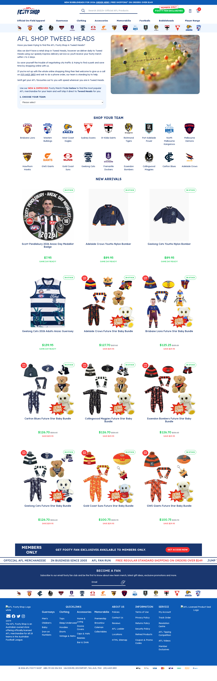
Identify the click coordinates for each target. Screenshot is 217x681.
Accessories (84, 611)
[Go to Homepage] (28, 10)
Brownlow (99, 623)
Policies (116, 612)
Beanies (81, 638)
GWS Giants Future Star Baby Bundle (169, 505)
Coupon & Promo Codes (144, 641)
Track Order (165, 617)
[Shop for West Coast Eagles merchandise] (189, 28)
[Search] (83, 10)
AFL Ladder (118, 628)
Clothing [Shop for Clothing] (81, 20)
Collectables (100, 631)
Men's (45, 618)
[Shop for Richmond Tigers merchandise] (156, 28)
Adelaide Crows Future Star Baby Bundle (108, 331)
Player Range (192, 20)
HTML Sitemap (119, 640)
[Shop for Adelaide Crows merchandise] (19, 28)
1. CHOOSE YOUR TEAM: (33, 97)
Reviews (116, 623)
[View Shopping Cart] (196, 11)
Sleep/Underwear (68, 623)
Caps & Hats (83, 633)
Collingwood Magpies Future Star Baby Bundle (108, 420)
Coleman (98, 627)
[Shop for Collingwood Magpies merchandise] (51, 28)
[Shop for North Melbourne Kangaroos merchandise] (135, 28)
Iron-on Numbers (46, 633)
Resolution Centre (164, 625)
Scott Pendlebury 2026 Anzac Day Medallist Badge (48, 245)
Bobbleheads (166, 20)
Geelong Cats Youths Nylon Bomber (169, 243)
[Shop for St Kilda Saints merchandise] (167, 28)
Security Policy (142, 628)
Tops (61, 618)
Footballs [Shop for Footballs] (145, 20)
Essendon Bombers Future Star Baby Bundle (169, 420)
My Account (165, 612)
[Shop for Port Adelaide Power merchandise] (146, 28)
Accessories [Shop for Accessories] (101, 20)
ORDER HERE (102, 2)
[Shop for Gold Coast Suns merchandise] (93, 28)
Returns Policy (142, 623)
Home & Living (81, 620)
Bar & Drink (83, 642)
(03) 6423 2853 (28, 74)
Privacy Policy (142, 617)
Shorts (62, 631)
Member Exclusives (164, 648)
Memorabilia (101, 611)
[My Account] (188, 11)
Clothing (64, 611)
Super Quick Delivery (22, 560)
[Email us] (8, 640)
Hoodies (63, 627)
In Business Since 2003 (110, 560)
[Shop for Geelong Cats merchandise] (82, 28)
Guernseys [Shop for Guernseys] (62, 20)
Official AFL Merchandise (65, 560)
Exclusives (169, 10)
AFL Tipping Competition (165, 633)
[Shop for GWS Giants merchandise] (103, 28)
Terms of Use (142, 612)
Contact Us (117, 617)
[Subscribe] (122, 582)
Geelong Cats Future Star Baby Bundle (47, 505)
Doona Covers (80, 628)
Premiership (100, 618)
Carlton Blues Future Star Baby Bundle (48, 418)
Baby (44, 627)
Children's (46, 623)
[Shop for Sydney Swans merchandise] (177, 28)
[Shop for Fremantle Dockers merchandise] (72, 28)
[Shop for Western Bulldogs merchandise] (198, 28)
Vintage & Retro (67, 636)
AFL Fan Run (142, 560)
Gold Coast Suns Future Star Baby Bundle (108, 505)
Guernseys (48, 611)
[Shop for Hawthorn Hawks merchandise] (114, 28)
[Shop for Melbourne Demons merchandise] (125, 28)
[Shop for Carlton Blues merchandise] (40, 28)
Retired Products (143, 634)
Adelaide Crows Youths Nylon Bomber (108, 243)
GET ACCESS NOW (178, 549)
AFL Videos (164, 640)
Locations (117, 634)
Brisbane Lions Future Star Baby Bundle (169, 331)
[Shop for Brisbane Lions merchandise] (30, 28)
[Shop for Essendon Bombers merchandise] (61, 28)
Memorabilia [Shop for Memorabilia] (124, 20)
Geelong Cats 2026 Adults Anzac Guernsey (47, 331)
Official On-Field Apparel (31, 20)
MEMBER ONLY (169, 7)
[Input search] (112, 10)
